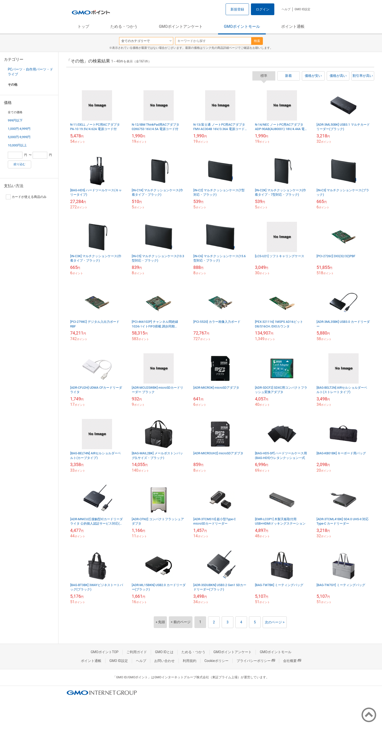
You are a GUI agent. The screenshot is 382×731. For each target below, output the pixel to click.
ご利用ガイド (136, 652)
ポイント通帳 (293, 26)
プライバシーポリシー (256, 661)
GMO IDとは (164, 652)
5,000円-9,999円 (19, 137)
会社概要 (292, 661)
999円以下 (15, 120)
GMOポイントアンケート (181, 26)
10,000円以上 (17, 145)
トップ (83, 26)
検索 (257, 41)
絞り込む (19, 164)
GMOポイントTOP (104, 652)
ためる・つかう (124, 26)
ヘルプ (286, 9)
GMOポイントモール (242, 26)
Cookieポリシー (216, 661)
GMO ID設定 (302, 9)
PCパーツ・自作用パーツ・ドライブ (30, 71)
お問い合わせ (164, 661)
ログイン (262, 9)
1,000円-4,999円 (19, 129)
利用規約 (189, 661)
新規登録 (237, 9)
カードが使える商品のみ (26, 196)
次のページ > (275, 622)
